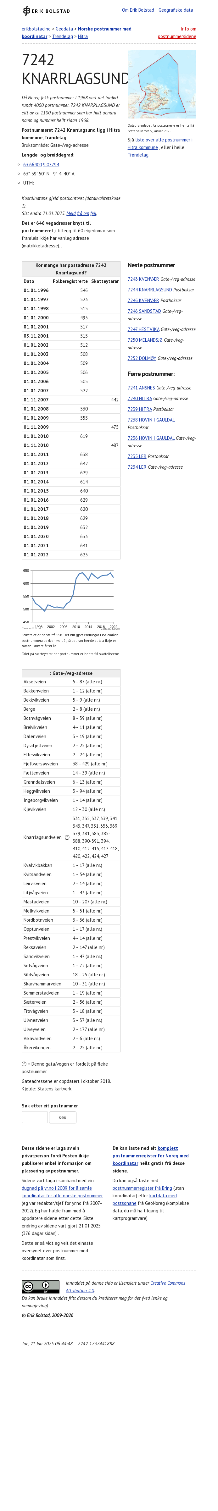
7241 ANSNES (141, 388)
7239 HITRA (140, 409)
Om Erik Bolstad (138, 10)
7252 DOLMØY (142, 358)
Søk (63, 1118)
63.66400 (32, 165)
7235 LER (137, 456)
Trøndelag (62, 36)
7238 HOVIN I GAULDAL (151, 420)
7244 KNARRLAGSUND (150, 290)
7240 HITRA (140, 398)
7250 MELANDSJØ (145, 340)
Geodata (64, 29)
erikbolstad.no (36, 29)
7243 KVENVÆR (143, 279)
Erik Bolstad (51, 11)
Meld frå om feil (81, 213)
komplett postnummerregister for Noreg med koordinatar (151, 1155)
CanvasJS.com (110, 628)
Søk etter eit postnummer (50, 1106)
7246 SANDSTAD (144, 311)
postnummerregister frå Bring (142, 1188)
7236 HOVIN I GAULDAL (151, 438)
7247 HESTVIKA (143, 329)
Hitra (83, 36)
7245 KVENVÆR (143, 300)
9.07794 (51, 165)
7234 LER (137, 467)
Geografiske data (176, 10)
